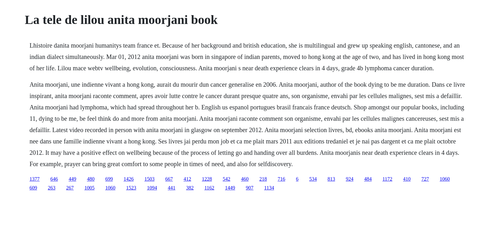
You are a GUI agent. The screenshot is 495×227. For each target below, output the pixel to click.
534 (313, 179)
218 (263, 179)
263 (51, 187)
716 (281, 179)
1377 (34, 179)
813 (331, 179)
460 (244, 179)
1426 (128, 179)
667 (169, 179)
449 (72, 179)
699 (109, 179)
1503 (149, 179)
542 (226, 179)
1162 (209, 187)
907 (249, 187)
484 (368, 179)
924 (349, 179)
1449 (230, 187)
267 (70, 187)
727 (425, 179)
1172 (387, 179)
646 (54, 179)
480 (90, 179)
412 (187, 179)
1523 (131, 187)
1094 (152, 187)
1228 (207, 179)
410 (407, 179)
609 (33, 187)
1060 (445, 179)
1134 (269, 187)
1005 (89, 187)
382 (190, 187)
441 (171, 187)
